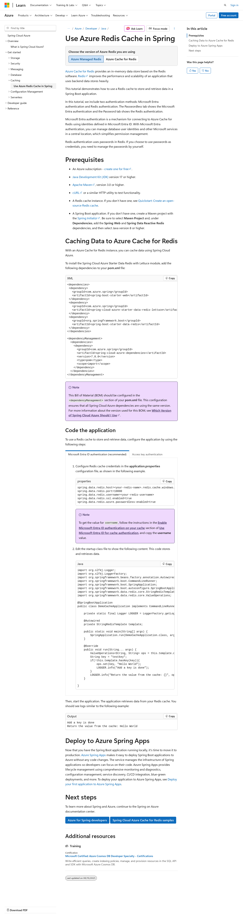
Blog (51, 906)
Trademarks (120, 906)
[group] (121, 330)
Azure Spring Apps (93, 755)
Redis (81, 76)
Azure (78, 28)
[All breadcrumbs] (68, 28)
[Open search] (225, 5)
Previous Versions (34, 906)
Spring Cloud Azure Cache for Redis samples (143, 820)
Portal (211, 15)
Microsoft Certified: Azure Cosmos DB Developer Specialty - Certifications (109, 856)
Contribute (68, 906)
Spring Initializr (87, 218)
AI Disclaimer (12, 906)
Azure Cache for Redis (79, 71)
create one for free (116, 169)
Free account (228, 15)
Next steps (195, 50)
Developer (91, 28)
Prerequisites (196, 35)
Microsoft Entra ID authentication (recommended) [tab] (97, 454)
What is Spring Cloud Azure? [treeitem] (27, 46)
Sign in (234, 5)
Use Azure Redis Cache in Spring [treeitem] (33, 86)
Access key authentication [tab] (147, 454)
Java (103, 28)
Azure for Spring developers (87, 820)
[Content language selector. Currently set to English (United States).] (22, 897)
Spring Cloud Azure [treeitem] (19, 35)
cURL (76, 193)
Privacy (83, 906)
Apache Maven (82, 185)
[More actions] (174, 28)
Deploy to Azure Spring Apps (205, 45)
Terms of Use (101, 906)
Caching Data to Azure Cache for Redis (211, 40)
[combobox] (30, 28)
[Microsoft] (7, 5)
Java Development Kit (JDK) (90, 177)
